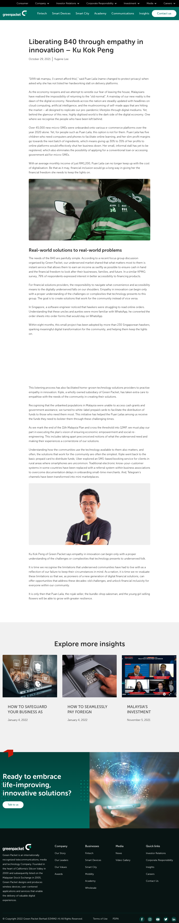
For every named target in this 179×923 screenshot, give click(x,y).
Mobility (89, 874)
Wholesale (90, 887)
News (119, 853)
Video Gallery (123, 860)
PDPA (116, 918)
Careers (150, 874)
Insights (144, 13)
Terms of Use (100, 918)
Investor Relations (156, 853)
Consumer (22, 3)
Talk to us (13, 804)
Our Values (61, 867)
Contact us (164, 13)
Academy (100, 13)
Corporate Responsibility (159, 860)
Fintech (42, 13)
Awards (59, 874)
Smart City (82, 13)
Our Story (60, 853)
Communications (122, 13)
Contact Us (152, 880)
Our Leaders (61, 860)
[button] (42, 3)
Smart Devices (61, 13)
